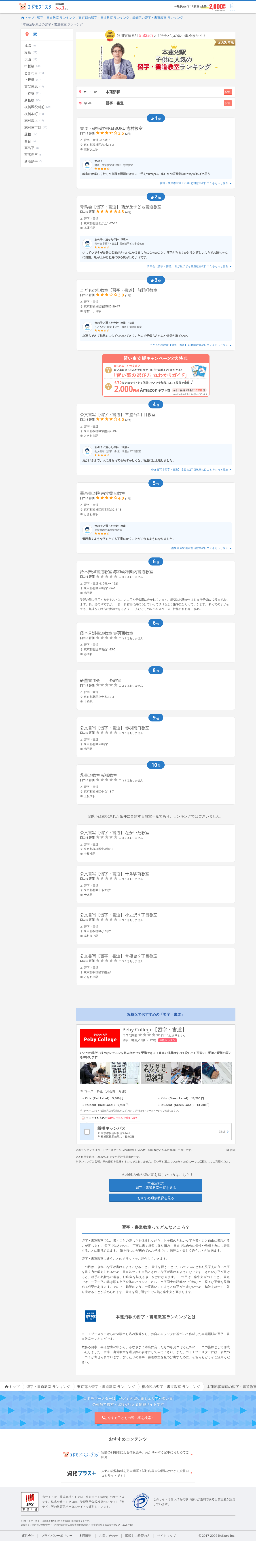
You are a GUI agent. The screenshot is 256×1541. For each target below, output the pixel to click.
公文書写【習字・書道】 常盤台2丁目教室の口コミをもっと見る (191, 469)
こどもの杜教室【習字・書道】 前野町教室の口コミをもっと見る (190, 345)
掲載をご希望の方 (137, 1535)
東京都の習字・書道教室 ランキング (103, 17)
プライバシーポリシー (56, 1535)
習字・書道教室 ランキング (56, 17)
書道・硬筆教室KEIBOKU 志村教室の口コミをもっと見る (196, 183)
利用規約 (86, 1535)
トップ (27, 17)
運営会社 (28, 1535)
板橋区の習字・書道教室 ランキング (157, 17)
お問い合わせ (108, 1535)
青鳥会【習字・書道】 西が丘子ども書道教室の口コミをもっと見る (189, 266)
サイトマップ (166, 1535)
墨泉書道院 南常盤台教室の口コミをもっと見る (201, 548)
